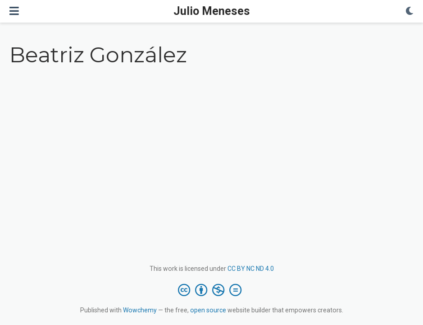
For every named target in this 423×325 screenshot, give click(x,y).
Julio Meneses (211, 11)
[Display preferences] (409, 11)
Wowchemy (140, 310)
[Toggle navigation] (14, 11)
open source (208, 310)
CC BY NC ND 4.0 (250, 268)
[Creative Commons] (211, 290)
